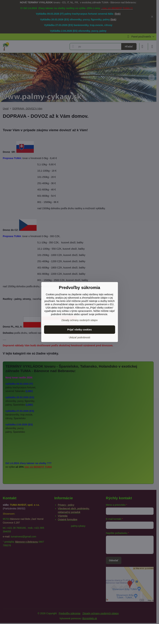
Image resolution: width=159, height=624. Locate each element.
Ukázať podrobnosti (79, 337)
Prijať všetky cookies (79, 329)
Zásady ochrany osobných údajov (79, 320)
